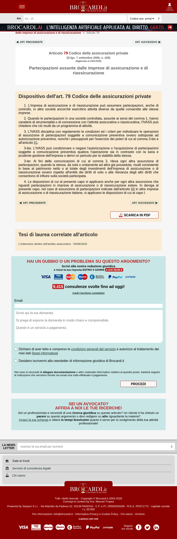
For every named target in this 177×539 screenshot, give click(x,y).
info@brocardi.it (63, 514)
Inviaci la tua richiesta (33, 420)
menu (22, 6)
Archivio (140, 514)
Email (18, 300)
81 (36, 142)
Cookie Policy (109, 514)
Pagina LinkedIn (156, 525)
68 (133, 189)
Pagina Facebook (138, 525)
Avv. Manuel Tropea (102, 501)
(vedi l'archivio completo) (88, 293)
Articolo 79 (92, 32)
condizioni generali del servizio (93, 349)
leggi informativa (45, 353)
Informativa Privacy (86, 514)
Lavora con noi (88, 518)
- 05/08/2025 (52, 243)
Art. (31, 42)
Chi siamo (127, 514)
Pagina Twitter (147, 525)
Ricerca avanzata (166, 18)
